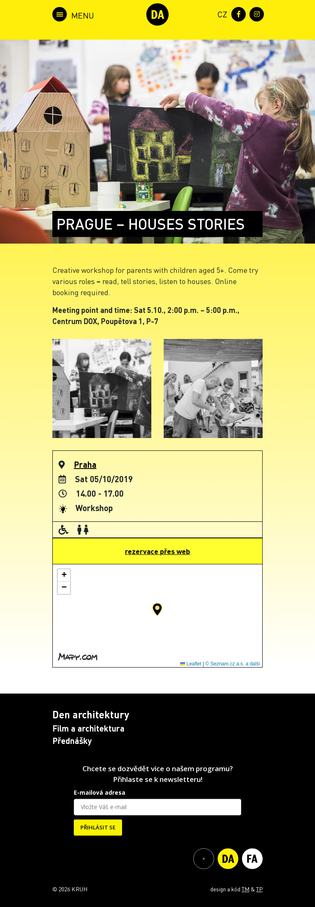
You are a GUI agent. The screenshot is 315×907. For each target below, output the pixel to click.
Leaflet (190, 664)
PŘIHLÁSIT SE (97, 827)
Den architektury (90, 714)
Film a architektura (88, 728)
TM (245, 889)
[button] (157, 609)
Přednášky (72, 740)
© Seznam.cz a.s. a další (232, 664)
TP (259, 889)
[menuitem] (220, 13)
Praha (85, 464)
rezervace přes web (157, 551)
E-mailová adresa (99, 792)
